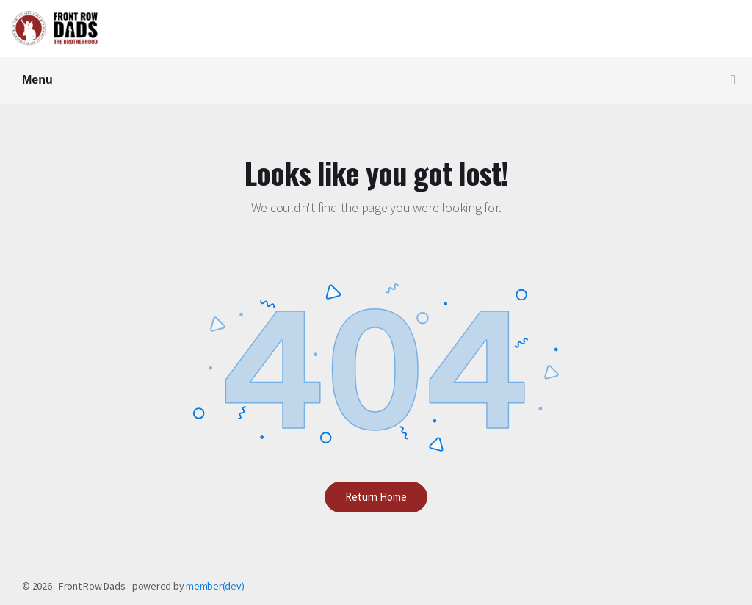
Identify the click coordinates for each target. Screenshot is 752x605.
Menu (379, 80)
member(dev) (215, 586)
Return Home (376, 497)
